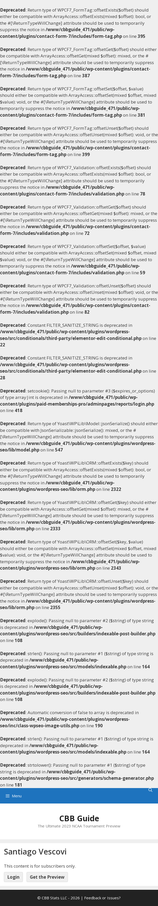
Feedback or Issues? (102, 897)
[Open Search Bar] (150, 790)
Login (13, 877)
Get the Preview (47, 877)
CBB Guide (79, 818)
